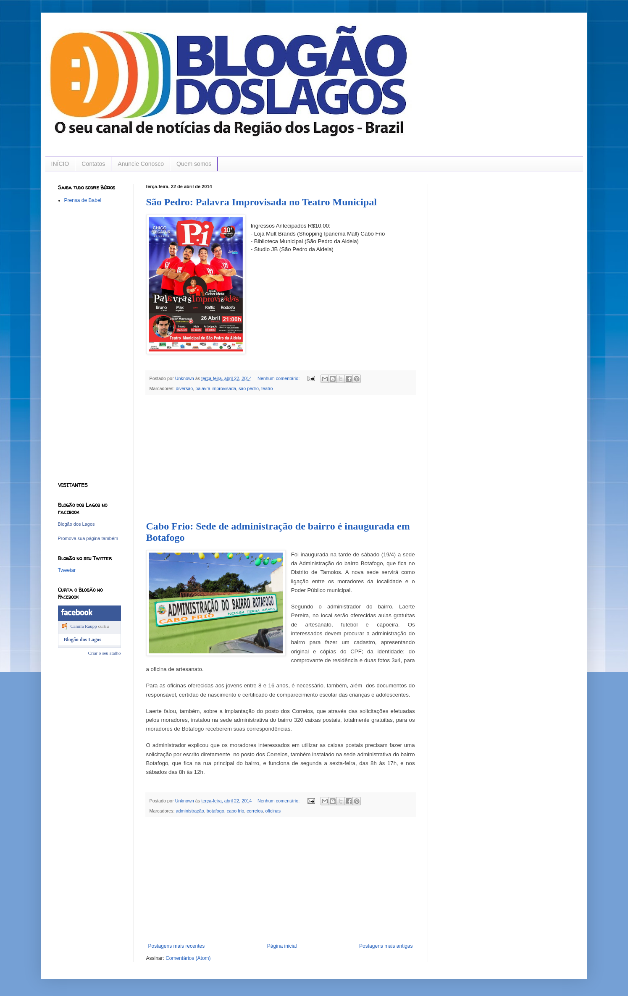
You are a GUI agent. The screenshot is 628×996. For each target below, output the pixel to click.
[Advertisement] (281, 458)
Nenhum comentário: (279, 378)
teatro (267, 388)
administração (190, 810)
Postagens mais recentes (176, 946)
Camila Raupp (84, 626)
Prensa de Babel (83, 200)
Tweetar (67, 570)
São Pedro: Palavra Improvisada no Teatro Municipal (261, 202)
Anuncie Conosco (141, 163)
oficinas (273, 810)
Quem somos (193, 163)
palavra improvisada (215, 388)
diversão (184, 388)
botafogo (215, 810)
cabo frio (235, 810)
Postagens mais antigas (386, 946)
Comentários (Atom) (188, 958)
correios (255, 810)
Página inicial (282, 946)
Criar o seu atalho (104, 652)
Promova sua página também (88, 538)
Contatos (93, 163)
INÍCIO (60, 163)
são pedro (249, 388)
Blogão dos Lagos (76, 524)
